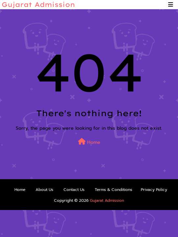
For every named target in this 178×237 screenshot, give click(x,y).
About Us (44, 190)
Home (89, 142)
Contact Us (74, 190)
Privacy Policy (154, 190)
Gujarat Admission (38, 4)
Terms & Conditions (113, 190)
